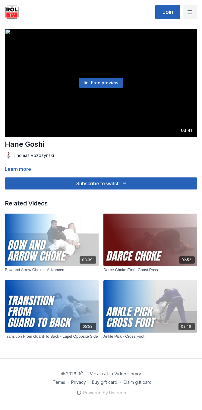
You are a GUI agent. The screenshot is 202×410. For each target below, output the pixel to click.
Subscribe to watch (102, 183)
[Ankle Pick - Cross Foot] (150, 336)
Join (168, 12)
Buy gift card (104, 382)
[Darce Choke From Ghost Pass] (150, 270)
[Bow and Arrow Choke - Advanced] (52, 270)
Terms (59, 382)
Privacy (78, 382)
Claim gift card (137, 382)
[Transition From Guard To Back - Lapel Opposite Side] (52, 336)
